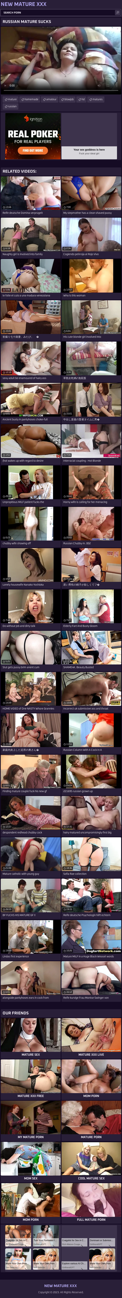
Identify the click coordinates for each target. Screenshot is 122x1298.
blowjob (69, 99)
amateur (51, 99)
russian (12, 106)
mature (12, 99)
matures (98, 99)
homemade (31, 99)
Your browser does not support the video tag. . (61, 60)
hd (83, 99)
